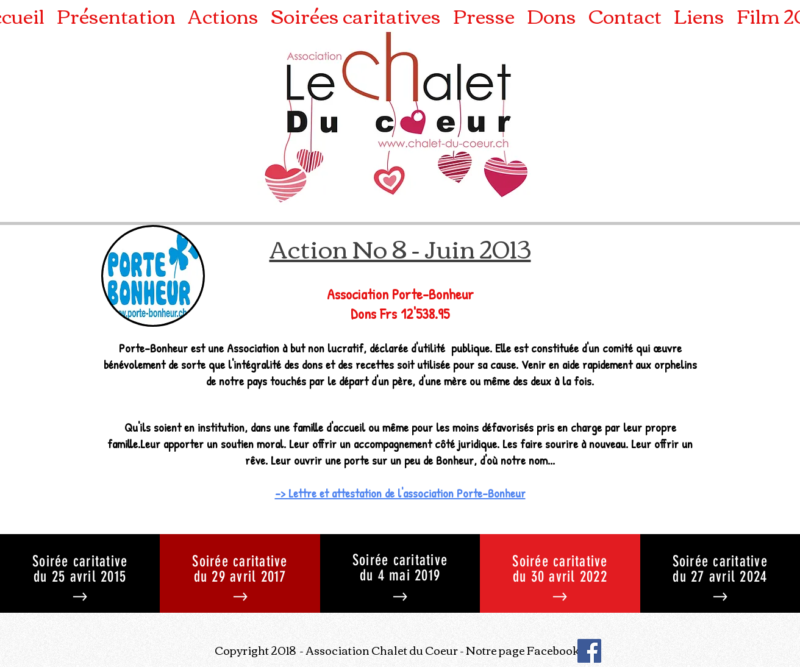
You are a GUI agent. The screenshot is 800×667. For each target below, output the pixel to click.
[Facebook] (589, 651)
